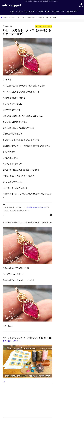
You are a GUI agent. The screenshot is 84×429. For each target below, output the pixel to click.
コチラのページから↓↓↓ (12, 341)
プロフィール (19, 12)
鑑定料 (47, 12)
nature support (11, 5)
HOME (12, 12)
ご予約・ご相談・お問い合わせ (69, 12)
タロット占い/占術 (29, 12)
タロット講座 (39, 12)
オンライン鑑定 (54, 12)
